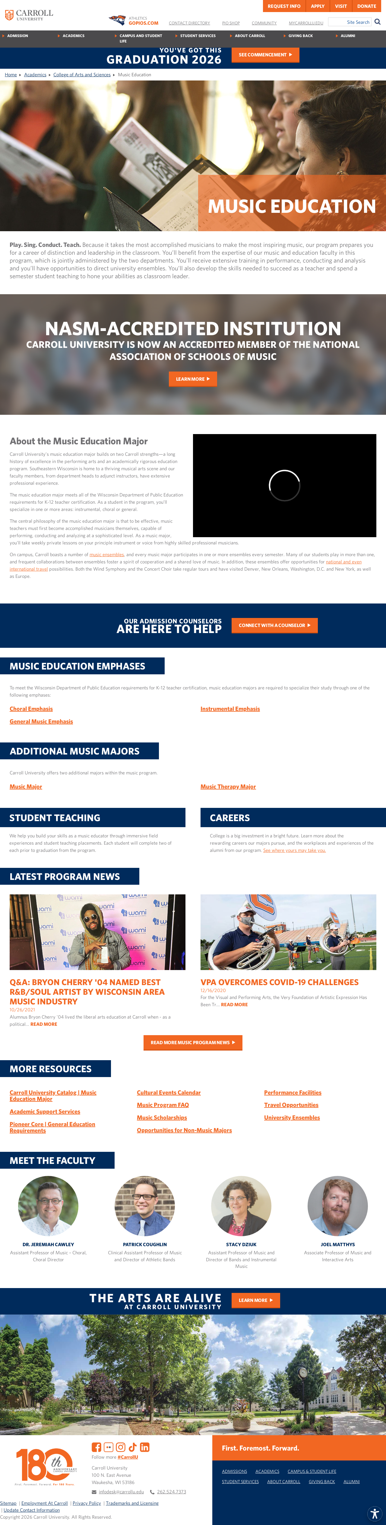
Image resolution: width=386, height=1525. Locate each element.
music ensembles (107, 554)
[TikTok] (133, 1446)
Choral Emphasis (31, 708)
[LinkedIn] (145, 1446)
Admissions (234, 1471)
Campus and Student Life (141, 38)
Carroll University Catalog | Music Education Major (53, 1095)
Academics (73, 35)
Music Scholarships (162, 1117)
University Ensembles (292, 1117)
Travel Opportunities (291, 1104)
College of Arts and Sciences (82, 74)
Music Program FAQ (163, 1104)
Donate (366, 6)
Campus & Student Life (312, 1471)
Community (264, 22)
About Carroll (250, 35)
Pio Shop (231, 22)
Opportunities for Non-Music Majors (184, 1129)
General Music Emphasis (41, 721)
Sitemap (8, 1503)
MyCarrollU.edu (306, 22)
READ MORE (43, 1024)
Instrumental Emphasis (230, 708)
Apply (318, 6)
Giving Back (301, 35)
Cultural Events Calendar (169, 1092)
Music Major (26, 786)
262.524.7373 (171, 1491)
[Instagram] (120, 1446)
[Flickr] (108, 1446)
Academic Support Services (45, 1111)
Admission (17, 35)
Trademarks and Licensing (132, 1503)
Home (11, 74)
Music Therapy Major (228, 786)
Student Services (198, 35)
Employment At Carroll (44, 1503)
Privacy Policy (87, 1503)
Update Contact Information (32, 1510)
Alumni (348, 35)
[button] (374, 1513)
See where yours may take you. (294, 850)
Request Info (284, 6)
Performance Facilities (292, 1092)
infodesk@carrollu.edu (121, 1491)
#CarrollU (128, 1457)
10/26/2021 (97, 971)
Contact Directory (189, 22)
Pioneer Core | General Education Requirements (52, 1127)
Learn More (190, 378)
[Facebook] (96, 1446)
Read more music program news (190, 1042)
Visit (341, 6)
